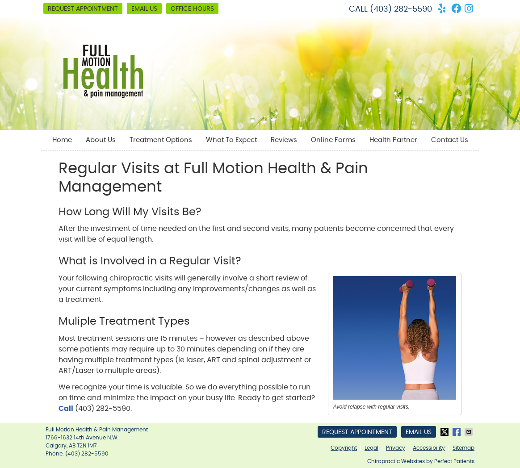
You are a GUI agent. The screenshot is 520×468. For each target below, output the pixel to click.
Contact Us (449, 140)
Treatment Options (161, 140)
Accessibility (429, 448)
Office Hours (192, 9)
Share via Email (469, 432)
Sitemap (463, 448)
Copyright (344, 448)
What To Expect (231, 140)
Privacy (395, 448)
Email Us (144, 9)
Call (66, 408)
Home (62, 140)
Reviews (284, 140)
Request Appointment (83, 9)
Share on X (445, 432)
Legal (371, 448)
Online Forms (333, 140)
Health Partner (393, 140)
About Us (101, 140)
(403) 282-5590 (401, 9)
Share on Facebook (457, 432)
